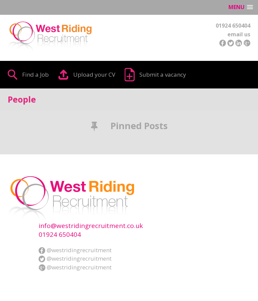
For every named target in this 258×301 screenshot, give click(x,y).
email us (238, 34)
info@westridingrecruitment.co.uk (91, 226)
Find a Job (35, 74)
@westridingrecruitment (75, 250)
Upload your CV (94, 74)
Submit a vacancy (162, 74)
